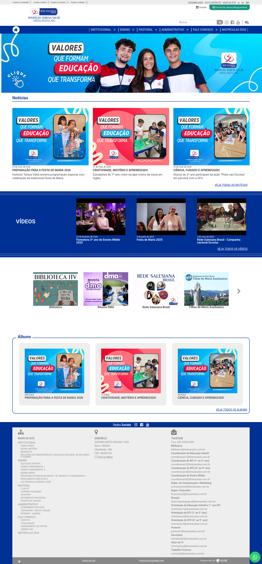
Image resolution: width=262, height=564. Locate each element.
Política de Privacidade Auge (151, 560)
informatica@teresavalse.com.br (189, 546)
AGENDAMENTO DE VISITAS (34, 526)
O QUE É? (25, 488)
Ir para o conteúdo (22, 2)
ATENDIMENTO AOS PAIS (32, 507)
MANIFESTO (26, 452)
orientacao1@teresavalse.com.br (189, 509)
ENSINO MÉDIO (28, 473)
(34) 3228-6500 (185, 442)
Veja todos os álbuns (231, 409)
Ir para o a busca (60, 2)
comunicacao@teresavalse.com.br (190, 486)
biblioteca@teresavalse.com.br (188, 449)
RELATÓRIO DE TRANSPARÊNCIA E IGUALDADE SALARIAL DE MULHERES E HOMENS (55, 456)
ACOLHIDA (26, 494)
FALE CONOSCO (27, 517)
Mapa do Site (229, 3)
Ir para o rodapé (79, 2)
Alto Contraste (213, 3)
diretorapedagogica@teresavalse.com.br (193, 501)
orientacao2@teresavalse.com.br (189, 516)
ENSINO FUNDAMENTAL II (33, 469)
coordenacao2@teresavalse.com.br (190, 464)
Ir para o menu (42, 2)
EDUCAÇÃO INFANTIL (31, 463)
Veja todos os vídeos (232, 249)
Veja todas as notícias (231, 185)
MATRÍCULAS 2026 (28, 532)
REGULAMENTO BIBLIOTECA (34, 479)
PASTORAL (24, 485)
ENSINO (22, 460)
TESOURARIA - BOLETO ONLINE (35, 510)
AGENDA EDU (27, 529)
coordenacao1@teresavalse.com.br (190, 457)
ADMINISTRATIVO (28, 504)
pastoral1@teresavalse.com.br (188, 531)
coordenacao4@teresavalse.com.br (190, 479)
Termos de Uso (88, 560)
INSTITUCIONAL (27, 442)
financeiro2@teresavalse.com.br (189, 494)
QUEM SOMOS (27, 446)
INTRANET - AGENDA (30, 513)
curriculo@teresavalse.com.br (187, 553)
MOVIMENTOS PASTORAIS (33, 498)
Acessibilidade (195, 3)
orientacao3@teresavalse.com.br (189, 523)
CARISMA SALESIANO (31, 491)
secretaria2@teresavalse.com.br (189, 538)
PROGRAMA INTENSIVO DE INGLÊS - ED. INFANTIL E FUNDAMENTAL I (53, 476)
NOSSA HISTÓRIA (29, 449)
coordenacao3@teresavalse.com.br (190, 471)
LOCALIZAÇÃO (27, 523)
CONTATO (25, 520)
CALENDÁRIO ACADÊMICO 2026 (36, 482)
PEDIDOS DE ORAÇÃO (31, 501)
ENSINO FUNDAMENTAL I (33, 466)
